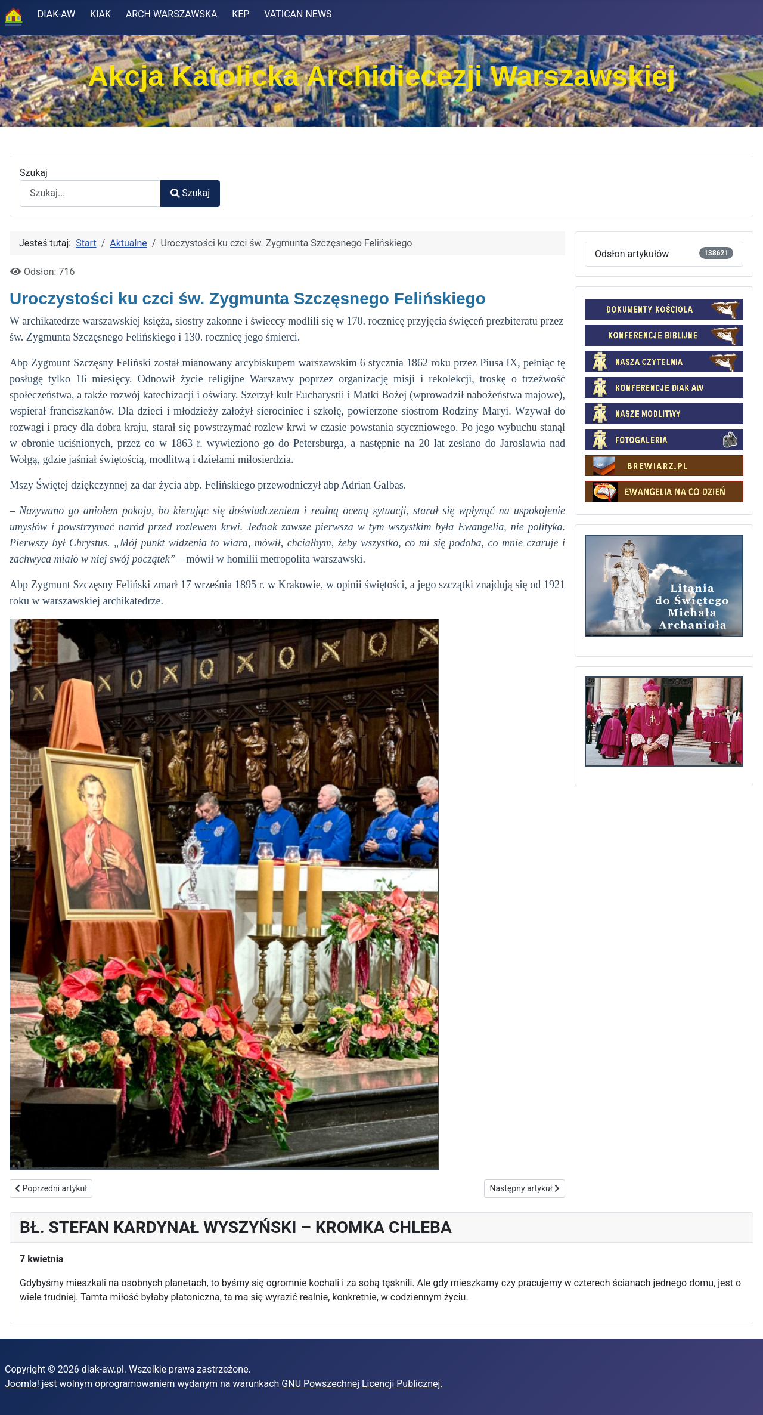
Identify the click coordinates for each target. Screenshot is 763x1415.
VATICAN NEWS (297, 14)
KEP (240, 14)
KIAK (100, 14)
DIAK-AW (56, 14)
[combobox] (90, 193)
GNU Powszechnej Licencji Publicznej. (361, 1383)
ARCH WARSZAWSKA (172, 14)
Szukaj (34, 172)
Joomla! (22, 1383)
